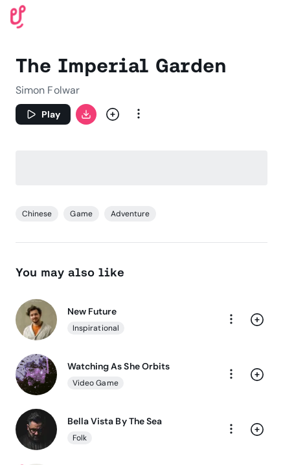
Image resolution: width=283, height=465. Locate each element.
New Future (92, 311)
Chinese (37, 214)
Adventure (130, 214)
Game (81, 214)
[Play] (43, 114)
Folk (80, 438)
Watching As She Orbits (118, 366)
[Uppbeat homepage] (18, 16)
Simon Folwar (48, 90)
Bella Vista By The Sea (114, 421)
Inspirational (96, 328)
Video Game (96, 383)
